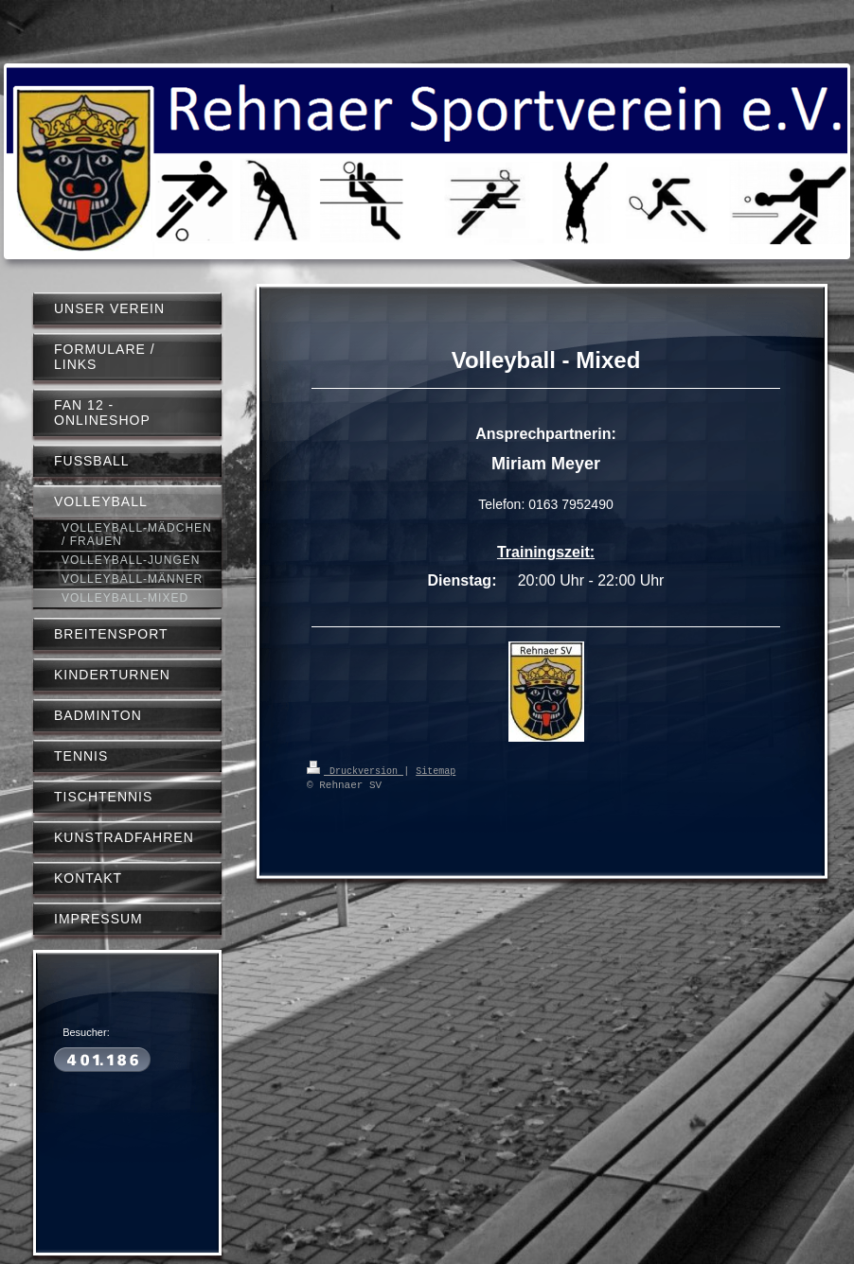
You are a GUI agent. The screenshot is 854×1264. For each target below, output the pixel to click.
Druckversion (355, 770)
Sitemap (435, 770)
